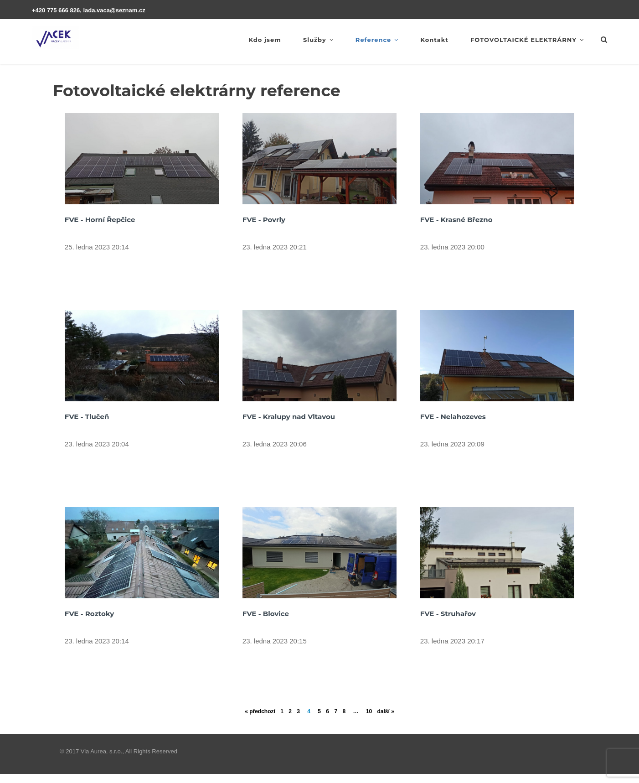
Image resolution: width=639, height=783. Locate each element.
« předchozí (260, 711)
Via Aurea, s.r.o (101, 751)
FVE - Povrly (263, 219)
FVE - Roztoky (89, 613)
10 (369, 711)
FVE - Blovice (265, 613)
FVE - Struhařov (448, 613)
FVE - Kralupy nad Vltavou (288, 416)
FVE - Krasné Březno (456, 219)
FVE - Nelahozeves (453, 416)
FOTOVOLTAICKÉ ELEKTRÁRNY (527, 39)
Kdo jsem (264, 39)
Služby (318, 39)
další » (385, 711)
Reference (377, 39)
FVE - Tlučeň (87, 416)
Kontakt (434, 39)
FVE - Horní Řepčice (100, 219)
